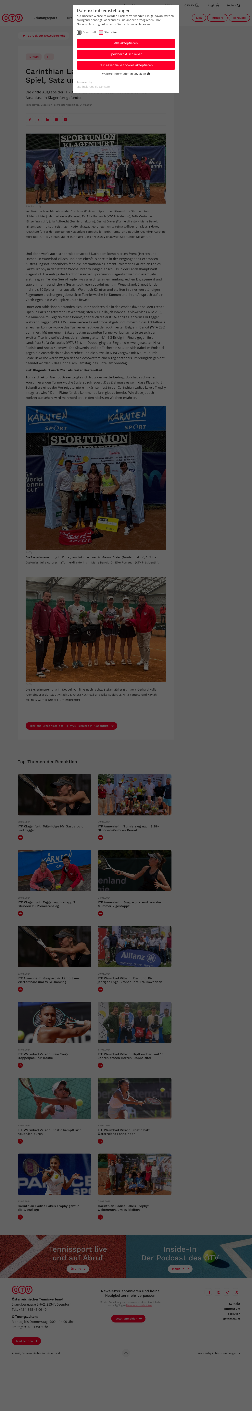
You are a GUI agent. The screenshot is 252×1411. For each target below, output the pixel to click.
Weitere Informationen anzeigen (126, 74)
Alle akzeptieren (126, 43)
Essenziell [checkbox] (89, 32)
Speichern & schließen (126, 54)
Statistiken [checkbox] (111, 32)
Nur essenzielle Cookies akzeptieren (126, 65)
